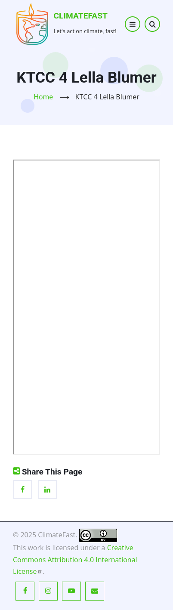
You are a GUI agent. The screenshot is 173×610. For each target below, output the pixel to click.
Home (43, 97)
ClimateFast (81, 16)
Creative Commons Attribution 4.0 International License (75, 559)
